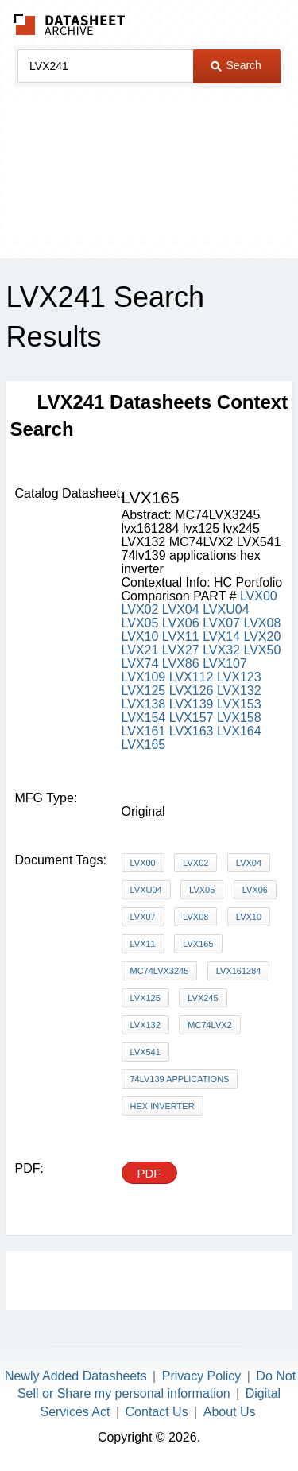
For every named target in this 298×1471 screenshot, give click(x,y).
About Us (229, 1412)
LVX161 (144, 731)
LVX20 (262, 636)
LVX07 (221, 623)
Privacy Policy (202, 1376)
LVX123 (239, 677)
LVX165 (144, 744)
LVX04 (180, 609)
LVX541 (145, 1052)
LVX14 (221, 636)
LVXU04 (226, 609)
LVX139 (191, 704)
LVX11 (180, 636)
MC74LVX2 (209, 1025)
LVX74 (140, 663)
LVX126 (191, 690)
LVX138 (144, 704)
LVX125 (144, 690)
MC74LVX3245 (159, 971)
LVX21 (140, 650)
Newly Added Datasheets (76, 1376)
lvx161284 (238, 971)
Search (236, 65)
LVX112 (191, 677)
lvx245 (203, 998)
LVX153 (239, 704)
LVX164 (239, 731)
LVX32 (221, 650)
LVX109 (144, 677)
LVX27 (180, 650)
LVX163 (191, 731)
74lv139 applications (180, 1079)
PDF (149, 1173)
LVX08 (262, 623)
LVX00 (258, 596)
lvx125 (145, 998)
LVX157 (191, 717)
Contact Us (157, 1412)
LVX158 (239, 717)
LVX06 (180, 623)
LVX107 (225, 663)
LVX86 (180, 663)
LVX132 (239, 690)
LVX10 (140, 636)
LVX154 (144, 717)
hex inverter (162, 1106)
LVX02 (140, 609)
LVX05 (140, 623)
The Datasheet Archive (70, 24)
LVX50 (262, 650)
